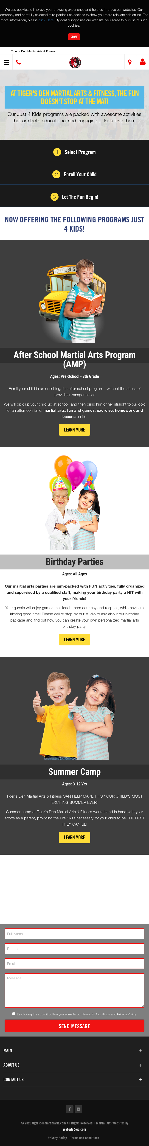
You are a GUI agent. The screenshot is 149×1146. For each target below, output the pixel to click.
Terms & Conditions (96, 1014)
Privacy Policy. (127, 1014)
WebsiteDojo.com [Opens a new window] (74, 1129)
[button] (75, 62)
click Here (46, 20)
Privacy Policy (57, 1137)
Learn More (74, 430)
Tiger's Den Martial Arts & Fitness (33, 51)
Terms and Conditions (84, 1137)
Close (74, 37)
